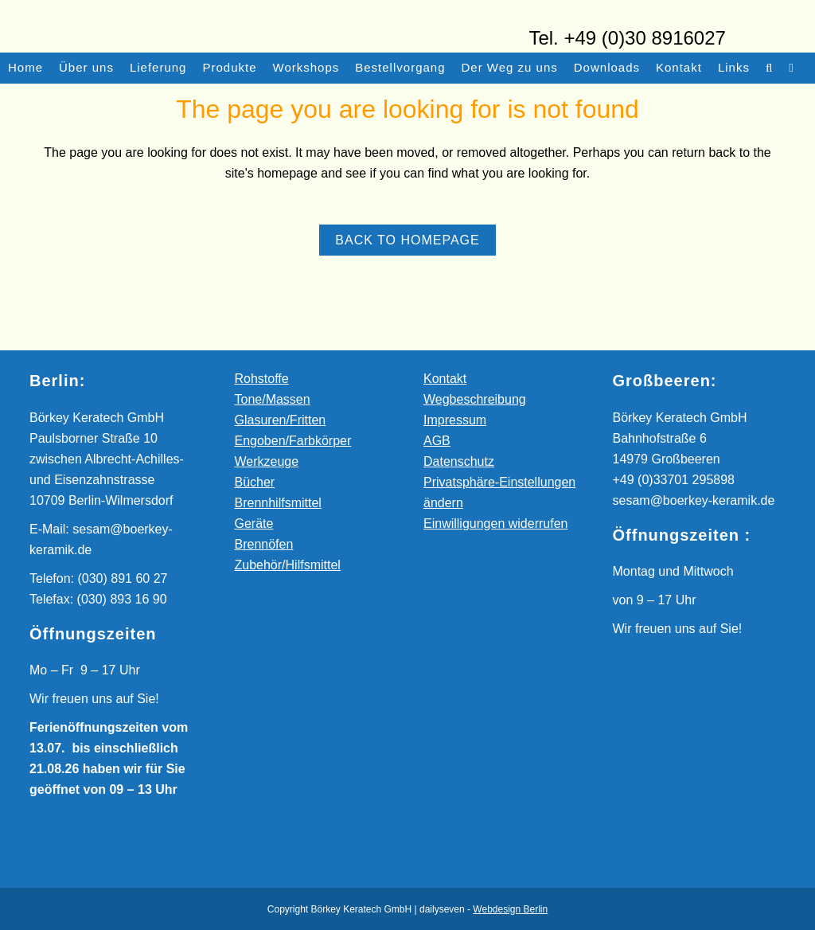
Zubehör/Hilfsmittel (288, 565)
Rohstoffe (262, 378)
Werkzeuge (267, 461)
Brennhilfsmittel (278, 503)
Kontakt (444, 378)
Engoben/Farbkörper (293, 440)
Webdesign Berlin (510, 909)
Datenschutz (458, 461)
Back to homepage (407, 240)
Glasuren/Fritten (280, 420)
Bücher (255, 482)
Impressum (454, 420)
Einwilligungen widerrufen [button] (495, 523)
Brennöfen (264, 544)
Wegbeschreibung (474, 399)
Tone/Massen (272, 399)
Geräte (254, 523)
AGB (436, 440)
